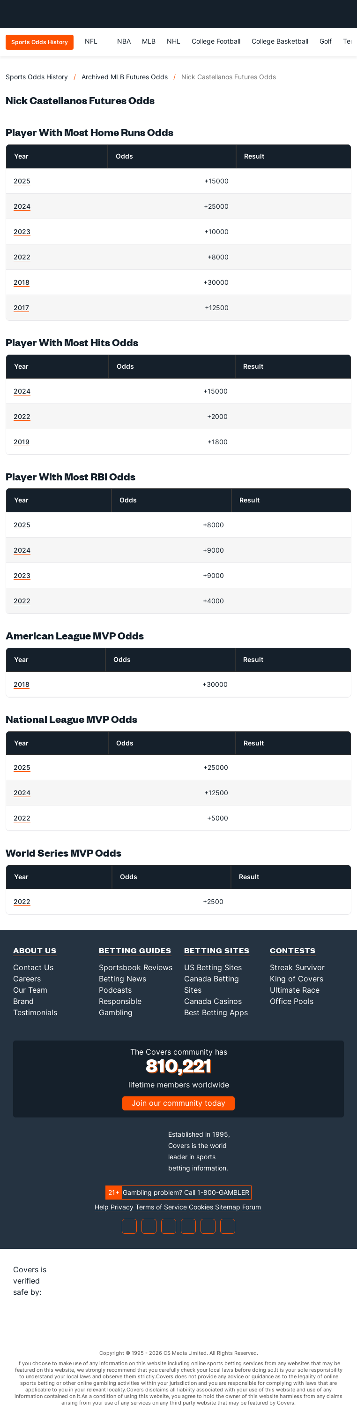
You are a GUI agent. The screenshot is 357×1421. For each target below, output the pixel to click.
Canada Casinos (213, 1001)
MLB (149, 41)
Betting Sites (217, 950)
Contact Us (33, 967)
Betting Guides (135, 950)
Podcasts (115, 990)
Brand (23, 1001)
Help (102, 1207)
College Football (216, 41)
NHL (173, 41)
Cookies (201, 1207)
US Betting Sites (213, 967)
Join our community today (178, 1103)
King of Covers (296, 978)
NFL (95, 41)
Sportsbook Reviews (135, 967)
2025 (22, 181)
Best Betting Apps (216, 1012)
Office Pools (291, 1001)
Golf (326, 41)
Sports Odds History (37, 77)
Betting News (122, 978)
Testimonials (35, 1012)
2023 (22, 232)
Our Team (30, 990)
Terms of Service (161, 1207)
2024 (22, 206)
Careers (27, 978)
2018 (22, 282)
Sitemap (227, 1207)
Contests (293, 950)
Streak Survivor (297, 967)
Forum (251, 1207)
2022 (22, 257)
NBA (124, 41)
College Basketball (280, 41)
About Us (35, 950)
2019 (22, 442)
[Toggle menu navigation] (344, 14)
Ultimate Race (295, 990)
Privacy (122, 1207)
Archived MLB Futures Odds (125, 77)
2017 (21, 308)
